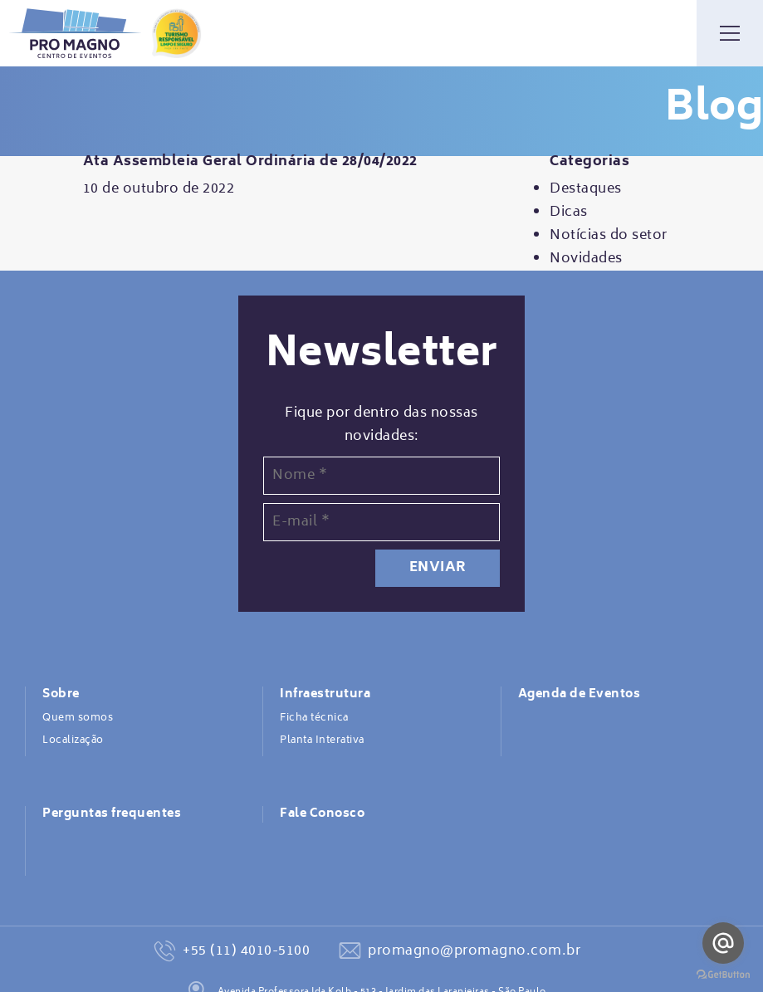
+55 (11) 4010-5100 (246, 951)
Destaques (586, 189)
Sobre (61, 695)
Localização (73, 740)
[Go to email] (723, 943)
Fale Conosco (322, 814)
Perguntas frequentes (111, 814)
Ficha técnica (314, 718)
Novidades (586, 259)
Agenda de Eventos (579, 695)
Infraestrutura (325, 695)
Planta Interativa (322, 740)
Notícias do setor (609, 235)
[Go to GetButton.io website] (723, 975)
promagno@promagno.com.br (474, 951)
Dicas (569, 212)
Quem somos (77, 718)
